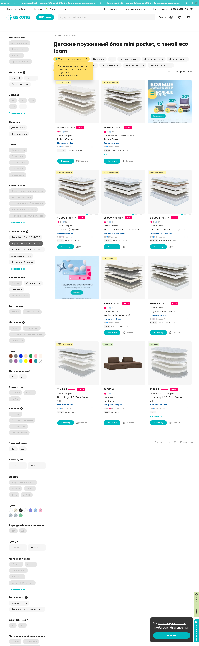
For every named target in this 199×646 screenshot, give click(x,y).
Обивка (13, 476)
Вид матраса (17, 277)
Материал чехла (19, 558)
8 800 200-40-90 (182, 8)
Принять (171, 635)
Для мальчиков (19, 134)
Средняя (31, 78)
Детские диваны (177, 59)
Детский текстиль (134, 65)
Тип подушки (17, 37)
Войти (162, 17)
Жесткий (15, 78)
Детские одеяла (110, 65)
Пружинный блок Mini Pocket (26, 243)
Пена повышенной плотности (27, 249)
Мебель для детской (160, 65)
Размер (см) (16, 387)
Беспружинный (19, 603)
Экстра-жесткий (19, 84)
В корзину (65, 161)
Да (22, 376)
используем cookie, (172, 623)
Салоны (37, 9)
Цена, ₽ (13, 541)
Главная (57, 35)
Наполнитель (17, 185)
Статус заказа (159, 9)
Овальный (16, 289)
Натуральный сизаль (22, 262)
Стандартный (33, 283)
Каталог (45, 17)
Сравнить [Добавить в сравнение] (82, 161)
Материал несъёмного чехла (27, 635)
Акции (51, 9)
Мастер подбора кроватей (72, 59)
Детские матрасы (153, 59)
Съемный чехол (18, 443)
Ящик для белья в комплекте (27, 525)
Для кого (14, 122)
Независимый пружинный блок (27, 609)
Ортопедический (19, 370)
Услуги (63, 9)
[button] (99, 59)
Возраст (14, 94)
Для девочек (18, 127)
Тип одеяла (16, 306)
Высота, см (16, 459)
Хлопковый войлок (21, 256)
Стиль (12, 144)
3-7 (22, 106)
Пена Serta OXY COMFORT (25, 237)
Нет (13, 376)
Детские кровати (129, 59)
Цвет (12, 351)
